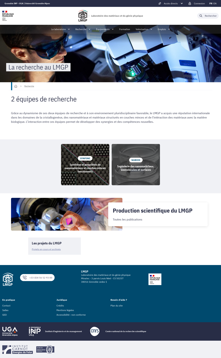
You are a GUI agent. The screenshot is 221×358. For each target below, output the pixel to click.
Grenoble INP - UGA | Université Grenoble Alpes (27, 3)
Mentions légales (65, 310)
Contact (6, 305)
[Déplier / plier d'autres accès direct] (170, 3)
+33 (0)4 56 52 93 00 (37, 277)
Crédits (60, 305)
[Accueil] (15, 86)
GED (4, 314)
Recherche (29, 86)
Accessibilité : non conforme (71, 314)
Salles (5, 310)
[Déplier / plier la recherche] (208, 16)
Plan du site (116, 305)
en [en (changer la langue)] (215, 3)
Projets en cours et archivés (46, 249)
